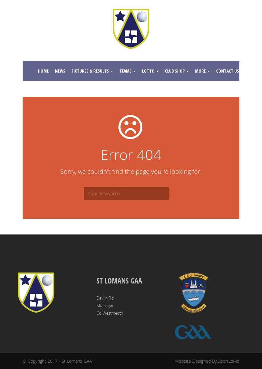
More (202, 71)
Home (43, 71)
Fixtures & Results (92, 71)
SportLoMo (228, 361)
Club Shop (177, 71)
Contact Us (229, 71)
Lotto (150, 71)
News (60, 71)
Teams (127, 71)
